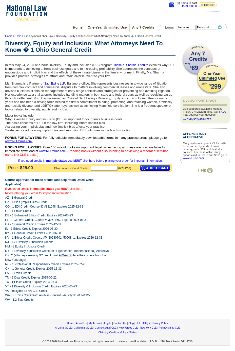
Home (77, 27)
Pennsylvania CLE (169, 327)
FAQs (222, 111)
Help (205, 170)
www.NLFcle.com (193, 158)
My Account (95, 323)
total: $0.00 (189, 6)
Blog (131, 323)
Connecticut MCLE (106, 327)
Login (169, 27)
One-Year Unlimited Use (107, 27)
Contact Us (120, 323)
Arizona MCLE (63, 327)
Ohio (18, 36)
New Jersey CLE (128, 327)
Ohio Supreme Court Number (71, 168)
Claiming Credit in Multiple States (117, 332)
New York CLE (148, 327)
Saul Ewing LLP (54, 83)
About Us (81, 323)
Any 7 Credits (143, 27)
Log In (107, 323)
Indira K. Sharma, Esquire (131, 65)
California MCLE (83, 327)
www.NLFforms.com (18, 141)
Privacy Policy (160, 323)
